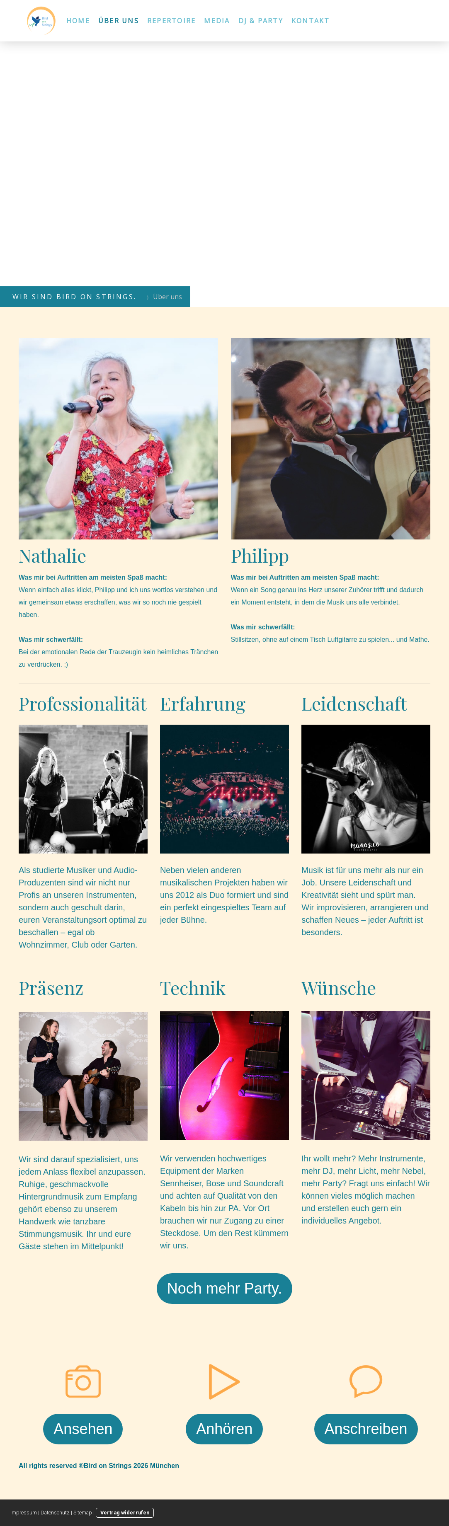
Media (217, 20)
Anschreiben (366, 1428)
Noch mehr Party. (224, 1288)
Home (78, 20)
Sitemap (82, 1512)
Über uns (118, 20)
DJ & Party (260, 20)
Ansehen (82, 1428)
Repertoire (171, 20)
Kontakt (310, 20)
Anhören (224, 1428)
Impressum (23, 1512)
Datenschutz (55, 1512)
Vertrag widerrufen (124, 1512)
